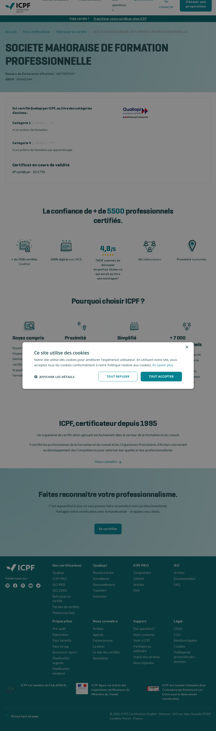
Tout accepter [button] (161, 376)
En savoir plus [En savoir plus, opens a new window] (162, 365)
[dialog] (108, 365)
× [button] (186, 347)
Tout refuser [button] (118, 376)
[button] (54, 376)
